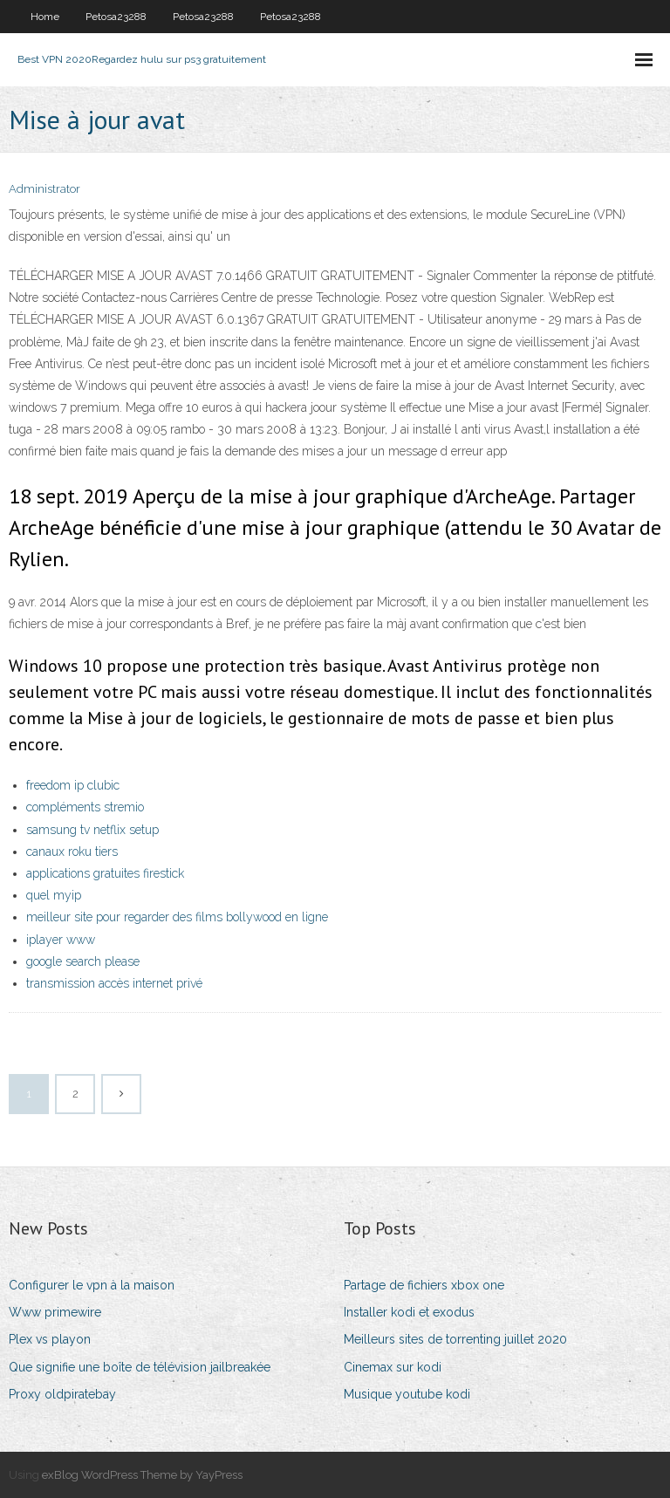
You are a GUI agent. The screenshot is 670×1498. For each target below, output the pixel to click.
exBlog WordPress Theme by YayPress (142, 1474)
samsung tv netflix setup (92, 830)
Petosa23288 (116, 16)
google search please (83, 961)
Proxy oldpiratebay (62, 1394)
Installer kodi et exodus (409, 1312)
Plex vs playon (50, 1339)
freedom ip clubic (73, 785)
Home (45, 16)
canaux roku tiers (72, 851)
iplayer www (60, 940)
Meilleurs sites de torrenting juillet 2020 (455, 1339)
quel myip (53, 895)
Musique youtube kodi (407, 1394)
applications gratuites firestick (105, 873)
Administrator (44, 188)
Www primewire (55, 1312)
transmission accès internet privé (114, 983)
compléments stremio (85, 807)
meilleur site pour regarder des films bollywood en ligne (177, 917)
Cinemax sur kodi (392, 1367)
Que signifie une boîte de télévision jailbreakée (139, 1367)
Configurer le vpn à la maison (91, 1285)
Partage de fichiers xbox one (424, 1285)
